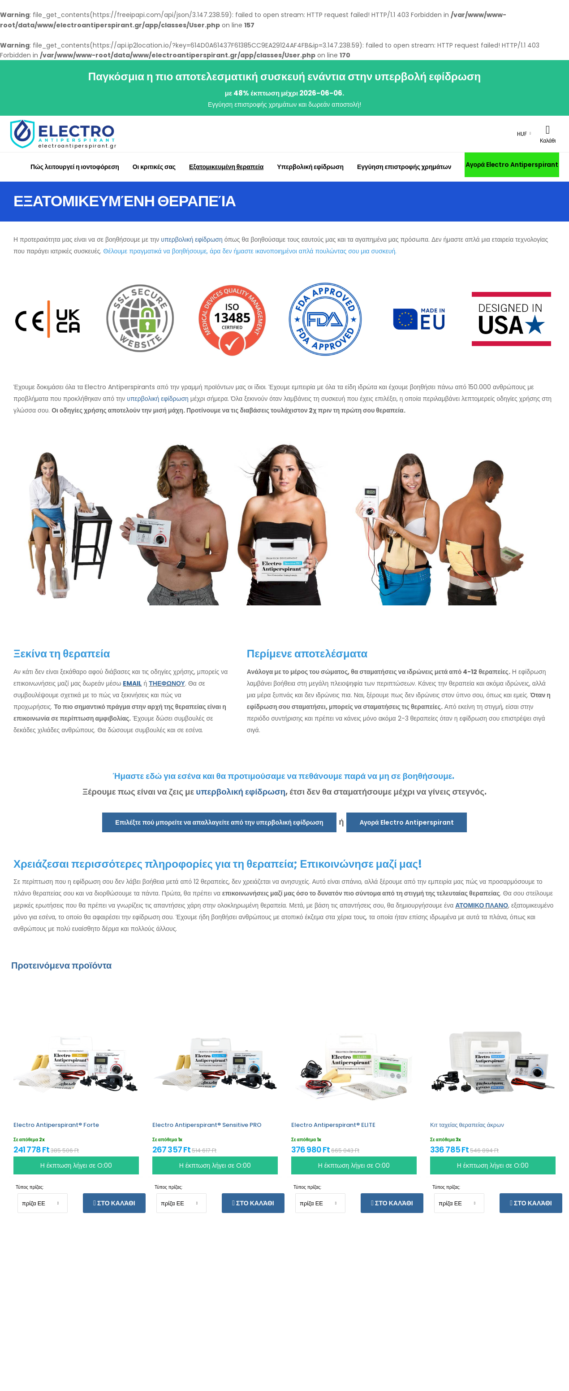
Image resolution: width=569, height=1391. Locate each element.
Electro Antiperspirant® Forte (56, 1125)
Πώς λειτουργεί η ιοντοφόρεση (74, 166)
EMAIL (132, 683)
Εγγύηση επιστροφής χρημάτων (404, 166)
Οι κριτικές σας (154, 166)
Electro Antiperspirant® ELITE (333, 1125)
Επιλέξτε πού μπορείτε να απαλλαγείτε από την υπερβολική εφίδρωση (219, 822)
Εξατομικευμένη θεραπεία (226, 166)
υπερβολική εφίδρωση (192, 239)
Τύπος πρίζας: (29, 1187)
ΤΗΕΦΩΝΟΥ (167, 683)
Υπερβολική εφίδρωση (310, 166)
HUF (522, 134)
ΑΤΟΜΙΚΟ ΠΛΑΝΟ (481, 905)
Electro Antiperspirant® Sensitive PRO (207, 1125)
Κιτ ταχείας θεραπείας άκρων (467, 1125)
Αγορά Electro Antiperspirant (512, 164)
